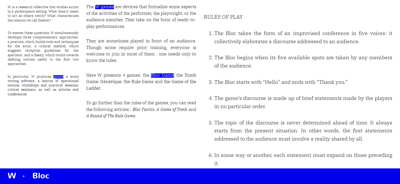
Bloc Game (162, 75)
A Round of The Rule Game (110, 116)
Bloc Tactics (143, 110)
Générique (110, 82)
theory (39, 55)
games (58, 76)
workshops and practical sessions (50, 85)
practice (16, 42)
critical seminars (21, 89)
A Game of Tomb (171, 110)
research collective (33, 7)
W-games (104, 7)
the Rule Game (139, 82)
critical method (52, 46)
